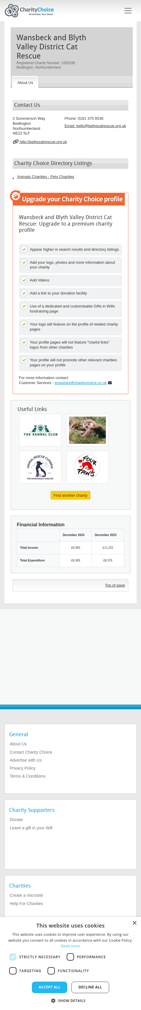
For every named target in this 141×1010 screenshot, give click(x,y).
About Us (18, 744)
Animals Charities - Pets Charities (45, 176)
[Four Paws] (87, 467)
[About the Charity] (25, 82)
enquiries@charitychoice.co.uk (81, 383)
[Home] (31, 10)
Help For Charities (26, 903)
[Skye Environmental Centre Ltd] (87, 430)
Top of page (115, 585)
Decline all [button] (90, 987)
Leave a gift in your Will (31, 828)
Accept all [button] (49, 987)
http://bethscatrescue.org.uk (40, 141)
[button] (70, 1000)
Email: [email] (95, 126)
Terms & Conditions (27, 776)
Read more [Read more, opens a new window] (70, 946)
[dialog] (70, 963)
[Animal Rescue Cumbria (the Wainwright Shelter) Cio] (40, 467)
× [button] (134, 923)
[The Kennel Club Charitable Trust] (40, 430)
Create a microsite (26, 895)
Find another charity (71, 495)
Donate (16, 819)
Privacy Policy (22, 768)
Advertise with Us (26, 760)
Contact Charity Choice (31, 752)
